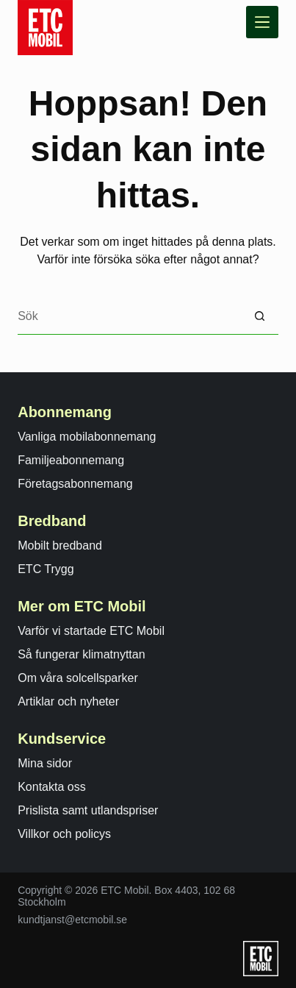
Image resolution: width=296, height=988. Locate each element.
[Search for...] (130, 316)
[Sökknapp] (260, 316)
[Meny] (262, 22)
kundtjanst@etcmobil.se (72, 919)
